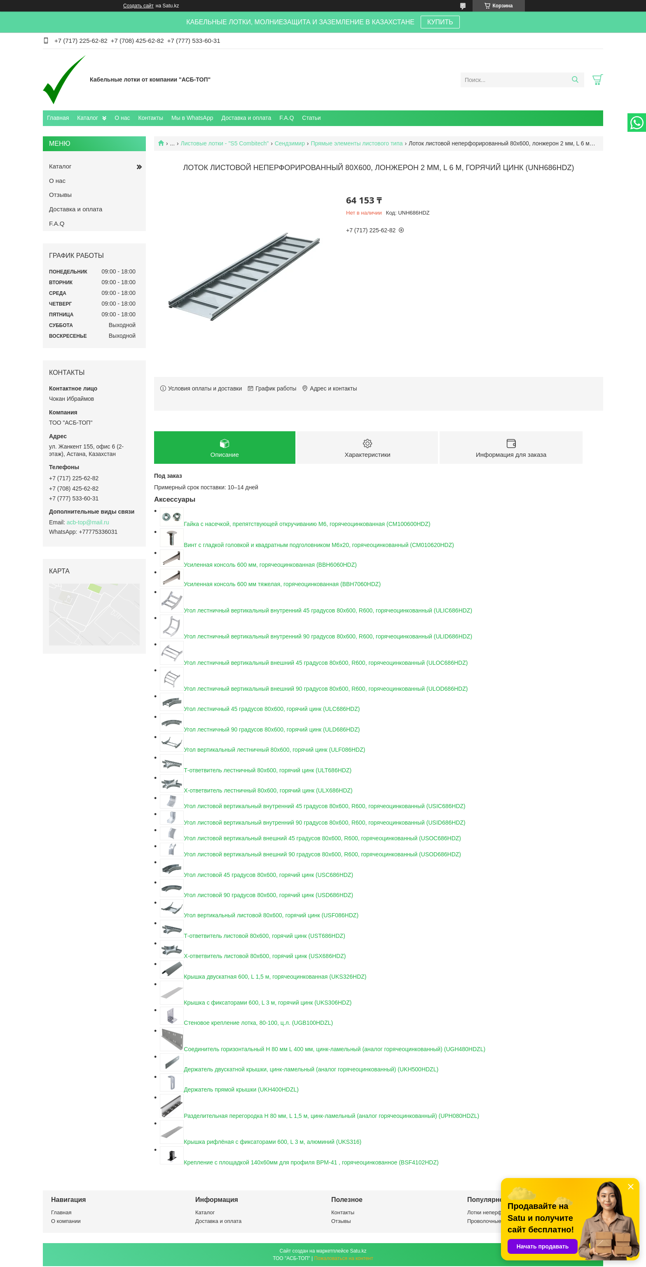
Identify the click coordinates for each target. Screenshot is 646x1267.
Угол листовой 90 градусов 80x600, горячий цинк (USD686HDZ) (268, 896)
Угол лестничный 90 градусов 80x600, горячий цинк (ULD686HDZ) (272, 730)
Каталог (87, 118)
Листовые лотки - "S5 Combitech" (225, 143)
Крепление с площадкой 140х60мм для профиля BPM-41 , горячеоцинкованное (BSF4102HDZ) (311, 1163)
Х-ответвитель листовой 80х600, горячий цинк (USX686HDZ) (265, 957)
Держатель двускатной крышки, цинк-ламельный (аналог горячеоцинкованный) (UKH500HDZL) (311, 1070)
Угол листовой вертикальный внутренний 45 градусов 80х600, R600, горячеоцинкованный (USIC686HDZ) (324, 807)
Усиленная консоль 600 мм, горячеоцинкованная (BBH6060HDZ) (270, 565)
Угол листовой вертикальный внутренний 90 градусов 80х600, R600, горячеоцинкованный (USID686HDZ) (324, 823)
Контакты (150, 118)
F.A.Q (286, 118)
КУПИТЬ (440, 22)
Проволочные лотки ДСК (498, 1222)
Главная (58, 118)
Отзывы (60, 194)
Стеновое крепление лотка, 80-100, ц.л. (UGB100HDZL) (258, 1023)
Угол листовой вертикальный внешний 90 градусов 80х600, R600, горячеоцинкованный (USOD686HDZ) (322, 855)
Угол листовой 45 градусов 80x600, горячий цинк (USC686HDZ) (268, 875)
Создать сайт (138, 6)
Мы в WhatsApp (192, 118)
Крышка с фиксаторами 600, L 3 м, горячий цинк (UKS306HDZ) (267, 1003)
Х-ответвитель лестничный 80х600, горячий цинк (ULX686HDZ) (268, 791)
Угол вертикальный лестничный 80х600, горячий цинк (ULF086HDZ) (274, 750)
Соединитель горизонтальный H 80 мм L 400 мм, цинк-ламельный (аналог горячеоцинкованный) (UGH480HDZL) (334, 1050)
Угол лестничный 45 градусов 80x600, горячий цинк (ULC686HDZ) (272, 709)
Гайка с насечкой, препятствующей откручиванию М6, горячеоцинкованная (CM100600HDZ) (307, 525)
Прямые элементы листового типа (357, 143)
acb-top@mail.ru (88, 522)
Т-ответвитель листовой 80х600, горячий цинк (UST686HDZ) (264, 936)
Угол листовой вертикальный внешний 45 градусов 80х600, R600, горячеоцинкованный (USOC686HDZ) (322, 839)
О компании (66, 1222)
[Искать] (575, 79)
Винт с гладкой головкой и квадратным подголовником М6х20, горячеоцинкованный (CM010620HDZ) (319, 545)
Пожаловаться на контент (343, 1259)
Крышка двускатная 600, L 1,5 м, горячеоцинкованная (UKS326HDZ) (275, 977)
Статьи (311, 118)
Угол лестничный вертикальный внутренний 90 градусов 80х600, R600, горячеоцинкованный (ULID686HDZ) (328, 637)
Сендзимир (290, 143)
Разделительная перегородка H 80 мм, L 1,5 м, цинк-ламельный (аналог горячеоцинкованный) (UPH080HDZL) (331, 1116)
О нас (122, 118)
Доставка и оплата (247, 118)
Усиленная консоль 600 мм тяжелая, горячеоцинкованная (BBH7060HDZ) (282, 585)
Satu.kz (358, 1252)
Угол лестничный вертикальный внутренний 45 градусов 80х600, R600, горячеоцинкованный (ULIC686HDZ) (328, 611)
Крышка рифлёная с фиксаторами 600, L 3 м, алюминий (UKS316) (272, 1142)
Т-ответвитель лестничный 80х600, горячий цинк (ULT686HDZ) (267, 771)
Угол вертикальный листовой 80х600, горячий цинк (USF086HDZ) (271, 916)
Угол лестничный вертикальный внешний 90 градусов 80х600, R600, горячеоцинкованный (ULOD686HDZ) (326, 689)
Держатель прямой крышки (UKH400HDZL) (241, 1090)
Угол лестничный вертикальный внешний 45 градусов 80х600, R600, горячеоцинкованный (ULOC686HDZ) (326, 663)
